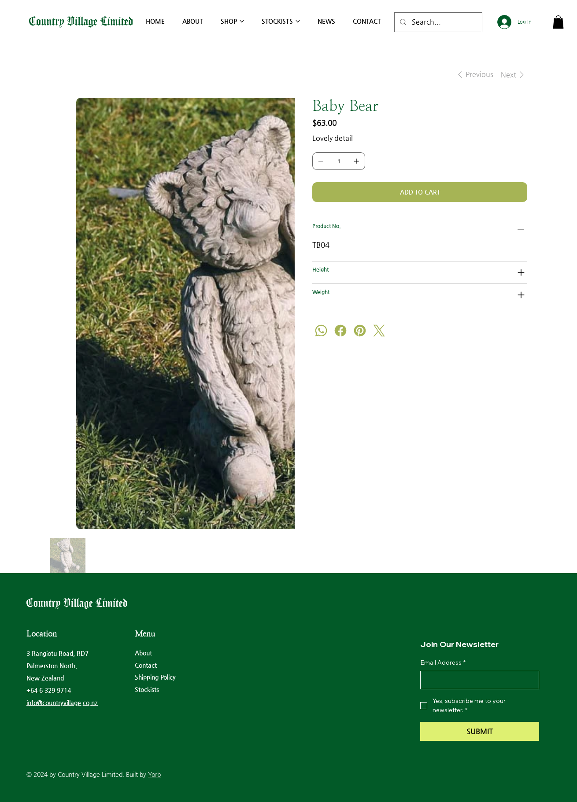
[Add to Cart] (419, 192)
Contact (146, 665)
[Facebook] (340, 330)
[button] (558, 22)
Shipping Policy (155, 677)
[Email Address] (477, 680)
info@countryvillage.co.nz (62, 702)
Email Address (443, 663)
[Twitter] (379, 330)
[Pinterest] (360, 330)
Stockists (147, 689)
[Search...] (438, 22)
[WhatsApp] (321, 330)
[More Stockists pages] (298, 21)
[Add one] (356, 161)
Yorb (154, 774)
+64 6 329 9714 (48, 690)
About (143, 652)
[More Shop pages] (242, 21)
